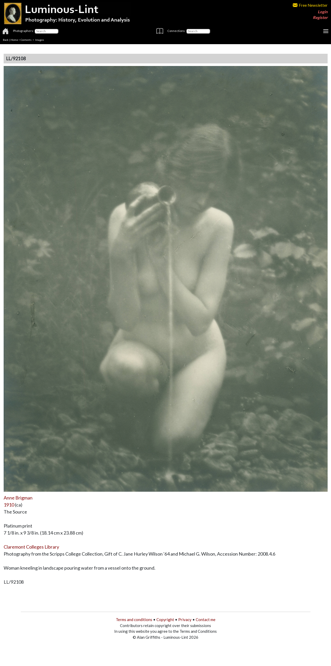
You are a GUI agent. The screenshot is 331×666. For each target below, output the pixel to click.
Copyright (165, 619)
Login (323, 11)
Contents (26, 39)
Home (14, 39)
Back (6, 39)
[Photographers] (46, 31)
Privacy (185, 619)
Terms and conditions (134, 619)
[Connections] (198, 31)
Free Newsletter (310, 5)
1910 (9, 505)
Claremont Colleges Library (31, 547)
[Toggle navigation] (326, 31)
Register (320, 17)
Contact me (205, 619)
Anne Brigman (18, 498)
